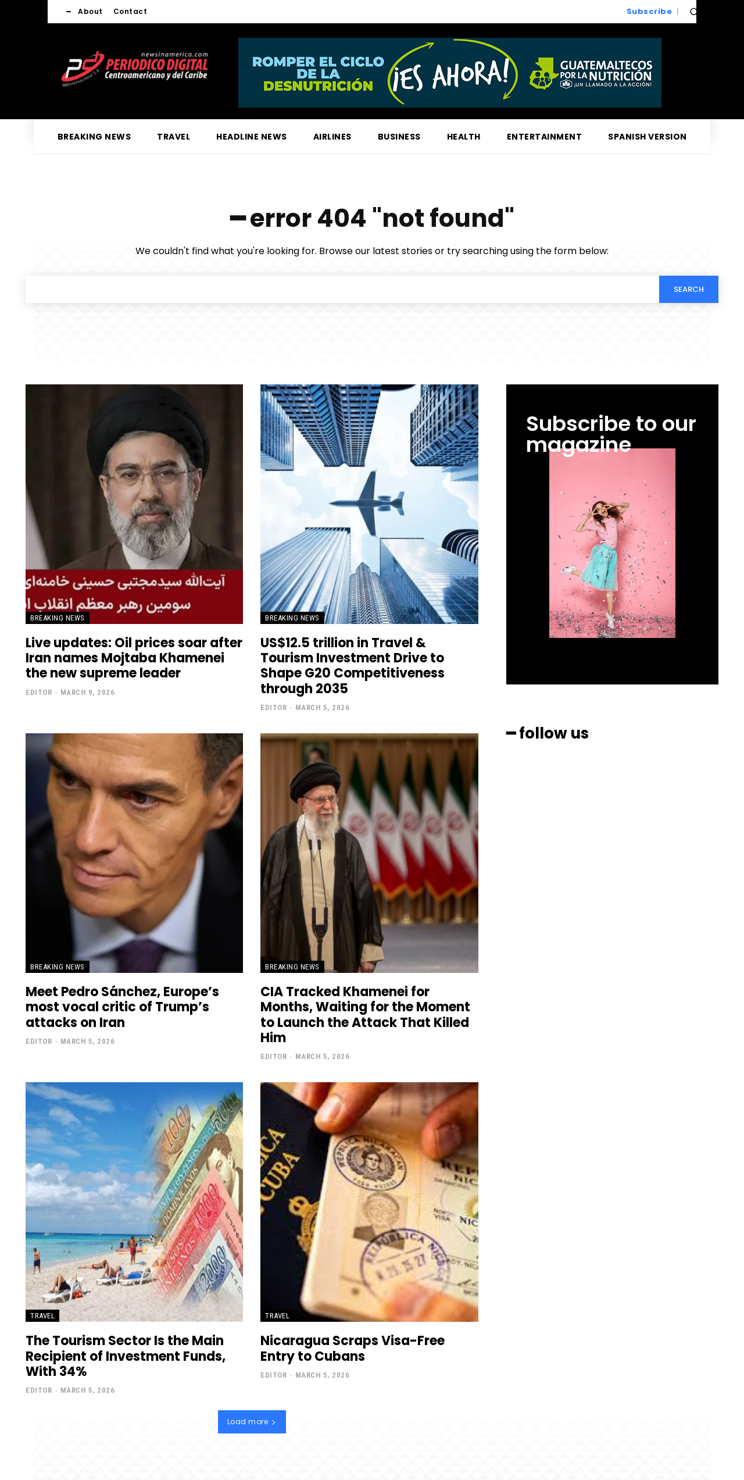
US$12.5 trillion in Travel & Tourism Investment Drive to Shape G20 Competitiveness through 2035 (352, 666)
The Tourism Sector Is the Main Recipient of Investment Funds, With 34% (126, 1356)
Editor (39, 692)
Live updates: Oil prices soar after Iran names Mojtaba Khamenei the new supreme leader (134, 658)
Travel (42, 1315)
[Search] (688, 289)
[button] (694, 11)
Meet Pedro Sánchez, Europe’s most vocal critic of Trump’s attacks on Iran (122, 1007)
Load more (252, 1421)
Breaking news (57, 618)
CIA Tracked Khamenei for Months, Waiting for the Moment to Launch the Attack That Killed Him (365, 1015)
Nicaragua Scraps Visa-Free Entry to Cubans (352, 1348)
